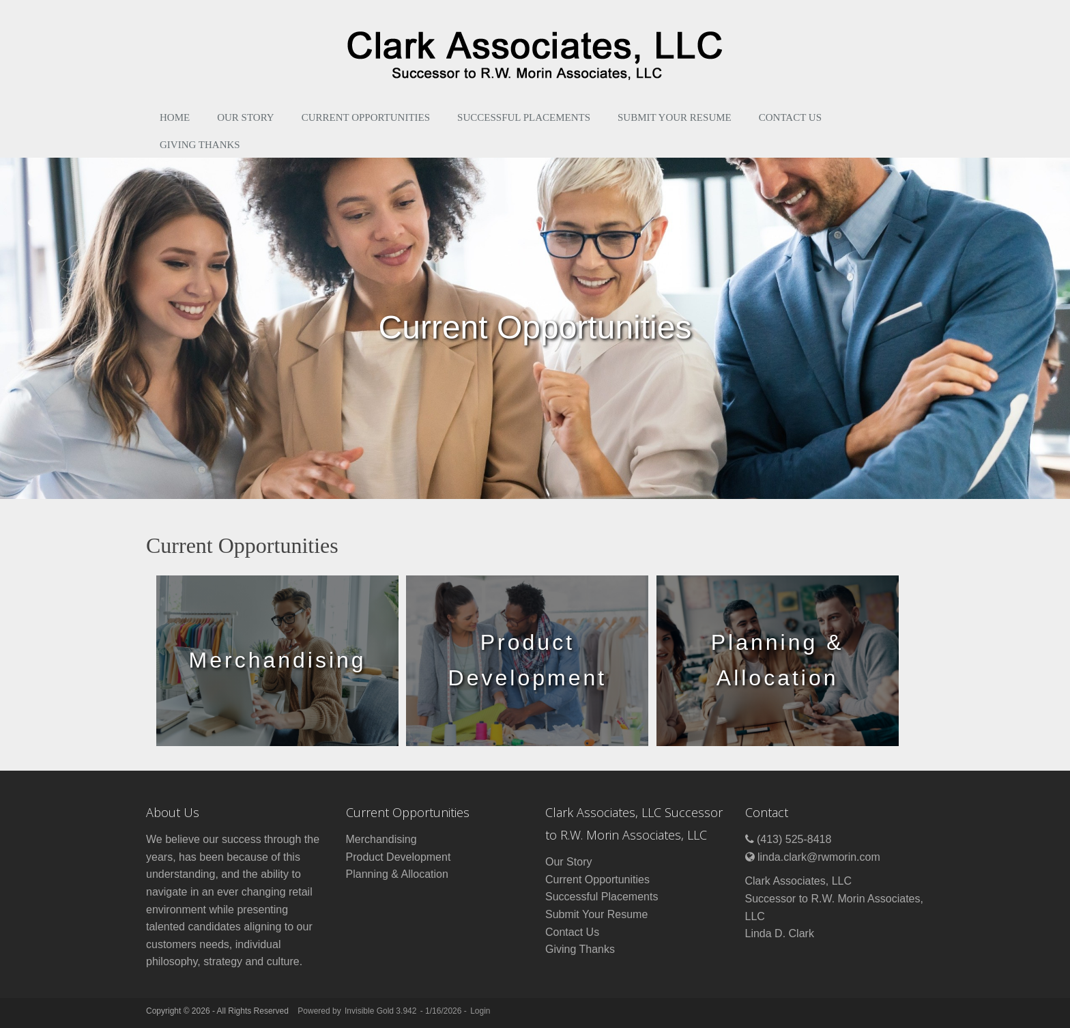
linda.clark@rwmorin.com (818, 857)
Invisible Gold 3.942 (382, 1011)
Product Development (398, 857)
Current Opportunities (366, 117)
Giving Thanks (200, 144)
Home (175, 117)
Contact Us (790, 117)
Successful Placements (523, 117)
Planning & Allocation (397, 874)
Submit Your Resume (675, 117)
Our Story (245, 117)
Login (480, 1011)
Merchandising (381, 839)
